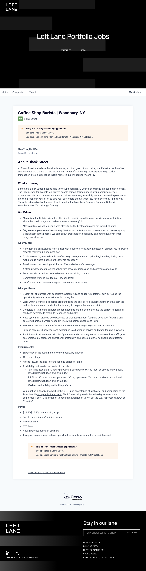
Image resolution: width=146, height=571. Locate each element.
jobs (5, 92)
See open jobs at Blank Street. (40, 133)
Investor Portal (91, 546)
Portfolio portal (92, 542)
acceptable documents (49, 394)
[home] (11, 7)
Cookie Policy (90, 554)
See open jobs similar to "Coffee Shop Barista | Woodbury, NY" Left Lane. (59, 137)
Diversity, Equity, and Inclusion (99, 557)
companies (18, 92)
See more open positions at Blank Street (46, 472)
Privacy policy (65, 504)
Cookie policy (78, 504)
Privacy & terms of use (94, 550)
